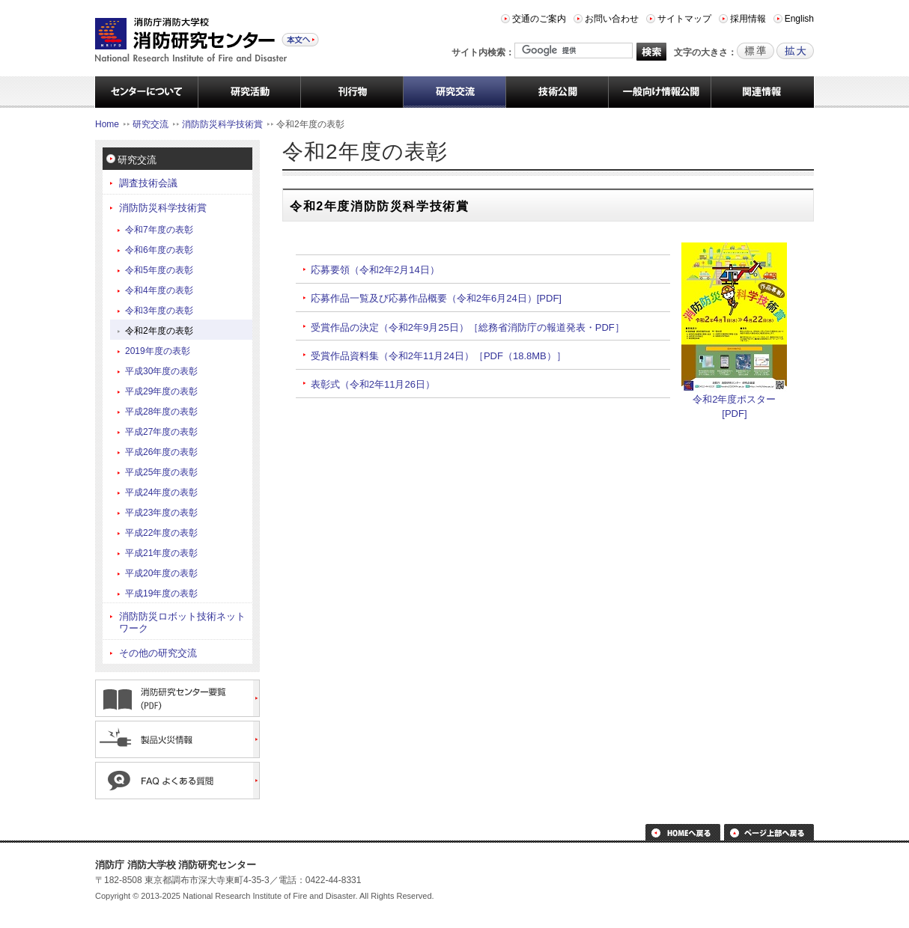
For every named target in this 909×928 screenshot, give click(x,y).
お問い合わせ (612, 18)
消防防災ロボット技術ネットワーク (182, 622)
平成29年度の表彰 (161, 391)
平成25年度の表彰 (161, 472)
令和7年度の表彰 (159, 230)
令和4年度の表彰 (159, 290)
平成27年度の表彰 (161, 432)
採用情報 (748, 18)
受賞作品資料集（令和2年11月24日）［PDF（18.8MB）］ (438, 355)
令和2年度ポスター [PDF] (734, 401)
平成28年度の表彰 (161, 411)
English (799, 18)
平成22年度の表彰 (161, 533)
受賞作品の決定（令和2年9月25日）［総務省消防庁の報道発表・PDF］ (467, 327)
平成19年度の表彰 (161, 593)
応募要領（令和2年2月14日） (375, 269)
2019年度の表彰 (157, 351)
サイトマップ (684, 18)
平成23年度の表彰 (161, 512)
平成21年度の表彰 (161, 553)
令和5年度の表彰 (159, 270)
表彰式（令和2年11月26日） (373, 384)
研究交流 (150, 124)
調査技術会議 (148, 183)
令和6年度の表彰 (159, 250)
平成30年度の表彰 (161, 371)
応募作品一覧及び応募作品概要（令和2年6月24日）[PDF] (436, 298)
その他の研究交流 (158, 653)
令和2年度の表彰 (159, 331)
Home (107, 124)
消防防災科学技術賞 (222, 124)
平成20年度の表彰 (161, 573)
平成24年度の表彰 (161, 492)
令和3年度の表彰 (159, 310)
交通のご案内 (539, 18)
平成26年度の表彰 (161, 452)
